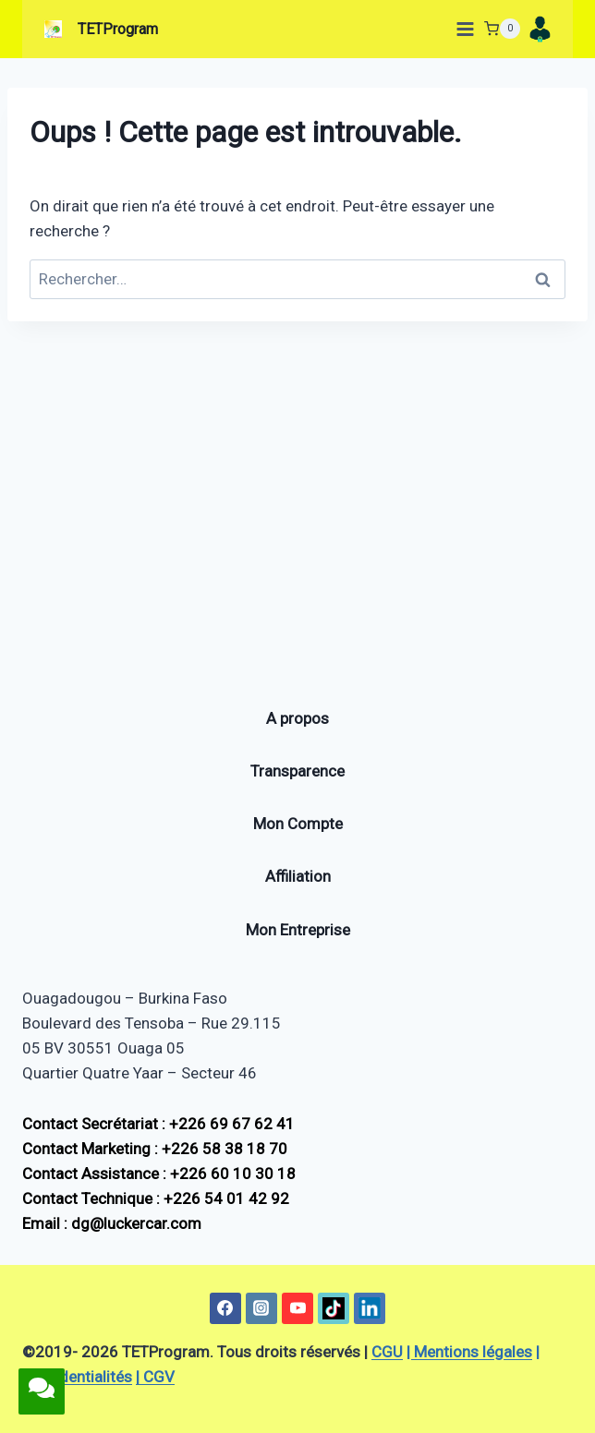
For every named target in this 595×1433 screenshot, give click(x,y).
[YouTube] (297, 1308)
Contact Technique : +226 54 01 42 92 (155, 1198)
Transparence (297, 771)
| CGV (155, 1376)
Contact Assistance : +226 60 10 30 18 (159, 1173)
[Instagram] (261, 1308)
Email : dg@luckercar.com (111, 1223)
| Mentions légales (469, 1352)
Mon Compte (298, 823)
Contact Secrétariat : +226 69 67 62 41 (158, 1123)
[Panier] (502, 28)
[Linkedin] (369, 1308)
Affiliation (298, 876)
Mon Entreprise (298, 930)
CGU (387, 1352)
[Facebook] (225, 1308)
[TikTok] (333, 1308)
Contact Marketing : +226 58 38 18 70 (154, 1148)
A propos (297, 718)
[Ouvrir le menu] (461, 28)
